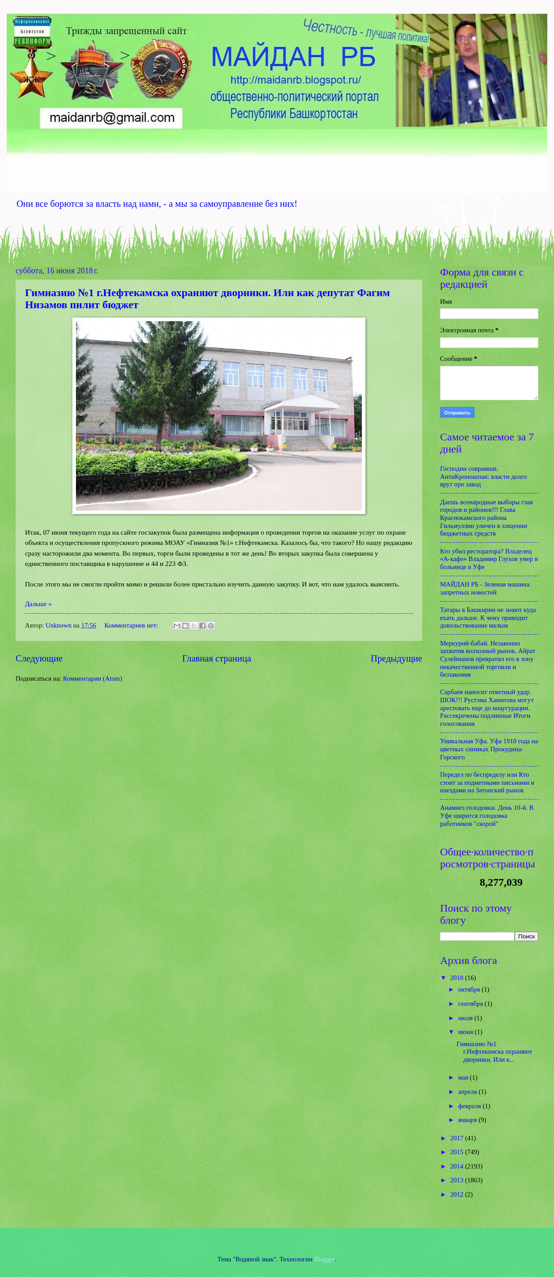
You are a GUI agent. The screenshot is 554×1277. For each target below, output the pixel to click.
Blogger (324, 1259)
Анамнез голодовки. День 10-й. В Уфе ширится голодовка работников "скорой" (486, 815)
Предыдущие (396, 658)
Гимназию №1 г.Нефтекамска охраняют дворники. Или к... (494, 1051)
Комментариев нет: (132, 625)
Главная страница (216, 658)
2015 (457, 1152)
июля (466, 1018)
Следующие (39, 658)
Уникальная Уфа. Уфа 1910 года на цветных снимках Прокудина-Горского (489, 748)
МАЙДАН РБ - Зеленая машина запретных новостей (484, 588)
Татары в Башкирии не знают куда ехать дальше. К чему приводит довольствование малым (488, 617)
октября (470, 989)
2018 (457, 977)
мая (464, 1077)
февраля (470, 1106)
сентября (471, 1003)
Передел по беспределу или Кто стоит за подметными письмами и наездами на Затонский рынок (487, 782)
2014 (457, 1166)
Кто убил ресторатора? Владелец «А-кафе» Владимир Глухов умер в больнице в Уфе (489, 559)
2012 (457, 1194)
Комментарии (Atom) (92, 678)
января (468, 1119)
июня (466, 1031)
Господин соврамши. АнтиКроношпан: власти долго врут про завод (483, 476)
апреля (468, 1091)
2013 (457, 1180)
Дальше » (38, 603)
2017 (457, 1138)
